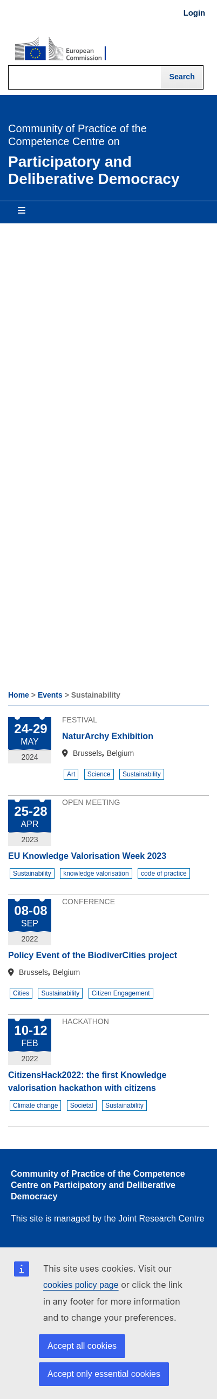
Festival (79, 719)
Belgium (120, 753)
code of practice (164, 873)
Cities (21, 993)
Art (71, 774)
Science (99, 774)
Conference (88, 901)
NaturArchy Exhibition (107, 736)
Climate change (35, 1105)
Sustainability (142, 774)
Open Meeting (91, 802)
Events (50, 695)
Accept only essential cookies (104, 1373)
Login (194, 13)
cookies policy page (81, 1284)
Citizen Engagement (121, 993)
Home (18, 695)
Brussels (87, 753)
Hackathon (85, 1021)
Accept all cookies (82, 1345)
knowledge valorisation (95, 873)
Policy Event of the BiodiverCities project (92, 955)
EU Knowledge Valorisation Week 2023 (87, 856)
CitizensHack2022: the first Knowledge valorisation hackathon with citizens (87, 1081)
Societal (81, 1105)
